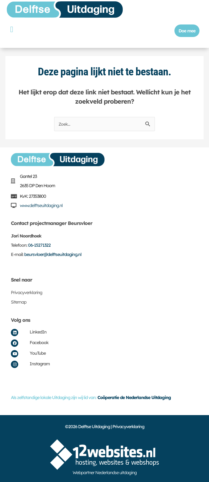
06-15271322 (39, 245)
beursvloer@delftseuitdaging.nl (52, 254)
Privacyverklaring (26, 292)
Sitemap (18, 302)
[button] (11, 29)
